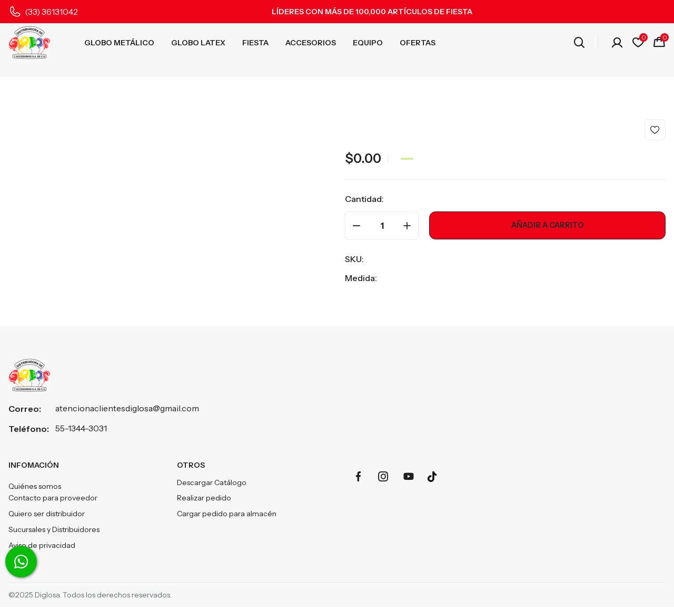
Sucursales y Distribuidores (54, 530)
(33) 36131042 (51, 11)
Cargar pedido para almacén (226, 514)
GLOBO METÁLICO (119, 42)
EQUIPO (368, 42)
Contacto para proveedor (52, 498)
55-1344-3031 (81, 428)
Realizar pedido (204, 498)
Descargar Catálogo (211, 482)
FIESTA (255, 42)
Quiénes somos (34, 486)
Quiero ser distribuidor (46, 514)
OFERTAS (417, 42)
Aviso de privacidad (41, 546)
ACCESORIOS (310, 42)
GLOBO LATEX (198, 42)
